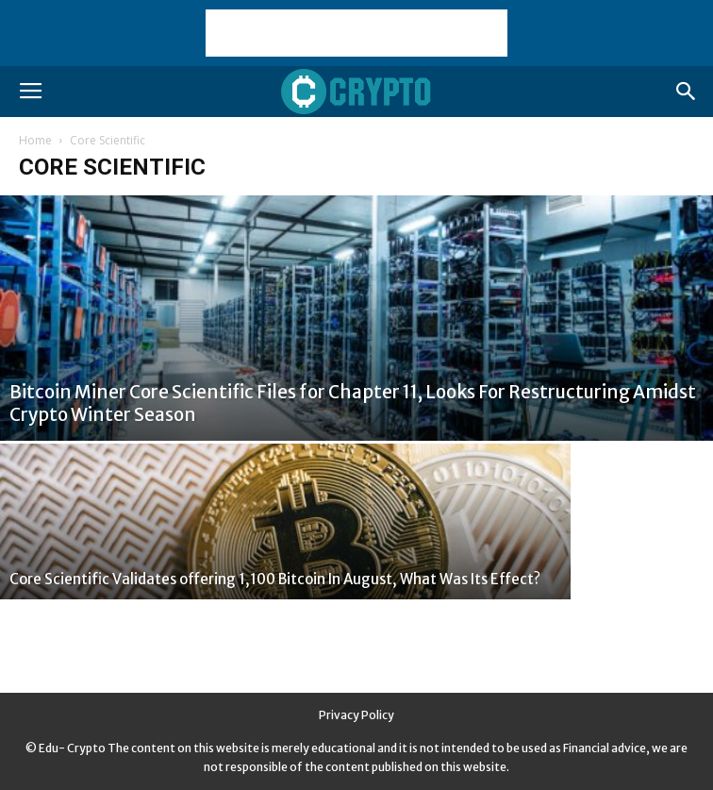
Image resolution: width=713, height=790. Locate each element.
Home (35, 140)
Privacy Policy (356, 715)
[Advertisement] (356, 33)
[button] (686, 91)
